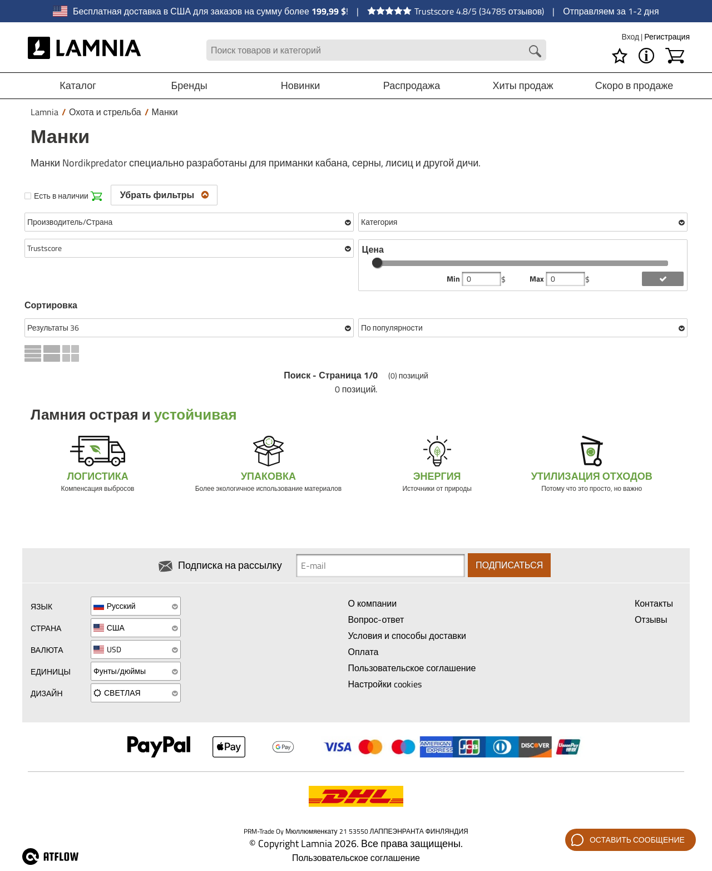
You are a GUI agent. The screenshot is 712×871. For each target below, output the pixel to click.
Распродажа (411, 85)
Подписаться (509, 565)
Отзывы (651, 619)
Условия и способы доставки (407, 635)
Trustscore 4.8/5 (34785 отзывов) (455, 11)
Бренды (189, 85)
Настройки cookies (384, 684)
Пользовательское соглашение (412, 668)
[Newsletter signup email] (380, 565)
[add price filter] (663, 279)
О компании (372, 603)
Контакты (654, 603)
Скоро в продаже (634, 85)
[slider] (377, 263)
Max (538, 278)
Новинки (300, 85)
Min (454, 278)
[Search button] (535, 51)
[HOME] (84, 50)
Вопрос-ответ (376, 619)
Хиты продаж (522, 85)
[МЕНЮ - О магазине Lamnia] (646, 55)
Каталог (78, 85)
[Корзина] (674, 55)
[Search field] (376, 50)
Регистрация (667, 36)
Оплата (363, 651)
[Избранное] (619, 55)
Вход (631, 36)
